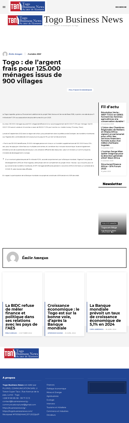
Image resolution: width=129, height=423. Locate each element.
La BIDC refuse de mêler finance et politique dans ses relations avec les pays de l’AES (20, 304)
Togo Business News (108, 223)
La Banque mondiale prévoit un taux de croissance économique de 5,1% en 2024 (104, 305)
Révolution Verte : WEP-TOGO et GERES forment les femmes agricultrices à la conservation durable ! (112, 116)
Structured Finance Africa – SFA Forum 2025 (113, 160)
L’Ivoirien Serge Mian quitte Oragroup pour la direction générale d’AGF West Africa (112, 150)
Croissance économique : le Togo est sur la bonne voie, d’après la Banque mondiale (63, 305)
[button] (121, 7)
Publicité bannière (109, 216)
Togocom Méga (109, 220)
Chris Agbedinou (97, 318)
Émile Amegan (15, 54)
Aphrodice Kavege (55, 318)
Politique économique (80, 90)
